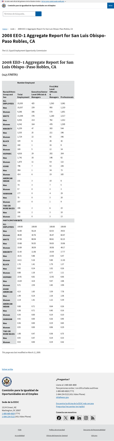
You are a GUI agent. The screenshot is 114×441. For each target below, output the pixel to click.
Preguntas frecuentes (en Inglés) (70, 406)
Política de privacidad (57, 430)
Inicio (4, 29)
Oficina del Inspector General (57, 435)
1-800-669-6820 (8, 413)
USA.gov (94, 435)
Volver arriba (7, 369)
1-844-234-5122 (8, 416)
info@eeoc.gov (62, 397)
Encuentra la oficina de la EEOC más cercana (75, 403)
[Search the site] (19, 13)
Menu (111, 5)
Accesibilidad (20, 435)
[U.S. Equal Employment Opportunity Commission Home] (51, 5)
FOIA (19, 430)
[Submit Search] (39, 13)
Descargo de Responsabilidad (94, 430)
